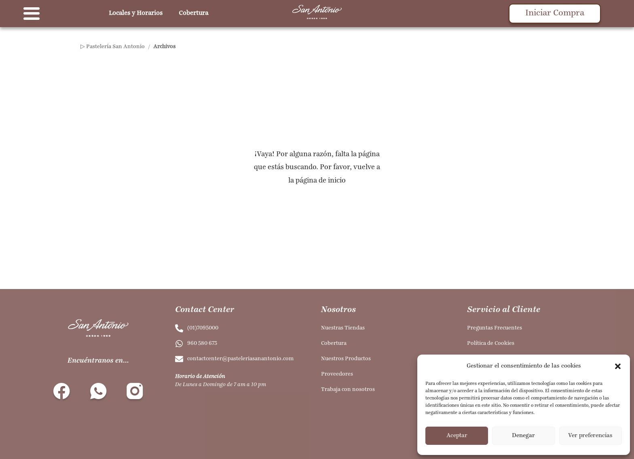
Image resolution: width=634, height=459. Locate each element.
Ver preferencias (590, 436)
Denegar (523, 436)
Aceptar (456, 436)
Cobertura (193, 13)
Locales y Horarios (136, 13)
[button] (618, 366)
